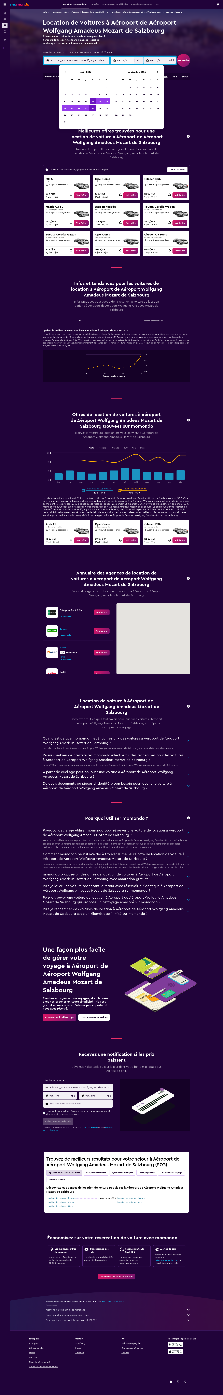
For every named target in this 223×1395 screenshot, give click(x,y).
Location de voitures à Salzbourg (95, 12)
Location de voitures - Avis (129, 1202)
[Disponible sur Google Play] (175, 1344)
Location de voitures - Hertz (60, 1206)
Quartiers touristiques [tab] (122, 1173)
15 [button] (100, 101)
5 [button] (79, 94)
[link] (81, 195)
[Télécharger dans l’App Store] (175, 1351)
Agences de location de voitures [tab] (64, 1173)
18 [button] (72, 108)
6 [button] (86, 94)
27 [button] (86, 115)
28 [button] (93, 115)
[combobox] (54, 52)
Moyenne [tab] (103, 448)
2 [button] (106, 87)
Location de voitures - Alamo (60, 1202)
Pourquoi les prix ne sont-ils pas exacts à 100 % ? (118, 1320)
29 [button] (99, 115)
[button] (5, 4)
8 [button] (99, 94)
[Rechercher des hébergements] (5, 19)
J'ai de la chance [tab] (57, 1179)
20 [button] (86, 108)
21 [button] (93, 108)
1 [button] (99, 87)
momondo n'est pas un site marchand (118, 1310)
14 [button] (93, 101)
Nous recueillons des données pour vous (118, 1315)
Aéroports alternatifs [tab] (96, 1173)
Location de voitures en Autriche (66, 12)
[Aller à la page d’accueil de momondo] (19, 4)
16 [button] (107, 101)
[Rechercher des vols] (5, 13)
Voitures (46, 12)
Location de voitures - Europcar (62, 1198)
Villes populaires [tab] (147, 1173)
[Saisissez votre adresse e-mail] (81, 1104)
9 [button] (106, 94)
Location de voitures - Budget (131, 1198)
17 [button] (65, 108)
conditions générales (89, 1127)
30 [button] (106, 115)
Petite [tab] (91, 448)
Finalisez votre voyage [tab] (171, 1173)
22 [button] (99, 108)
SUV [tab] (126, 448)
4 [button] (72, 94)
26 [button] (79, 115)
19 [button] (79, 108)
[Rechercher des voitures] (5, 25)
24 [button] (65, 115)
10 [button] (65, 101)
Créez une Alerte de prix (166, 1260)
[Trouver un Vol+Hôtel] (5, 31)
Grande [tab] (115, 448)
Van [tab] (134, 448)
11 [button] (72, 101)
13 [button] (86, 101)
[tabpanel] (116, 358)
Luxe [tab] (142, 448)
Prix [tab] (79, 321)
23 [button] (106, 108)
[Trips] (5, 40)
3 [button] (65, 94)
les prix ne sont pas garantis (113, 1301)
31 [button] (65, 122)
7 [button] (92, 94)
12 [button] (79, 101)
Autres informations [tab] (153, 321)
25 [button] (72, 115)
